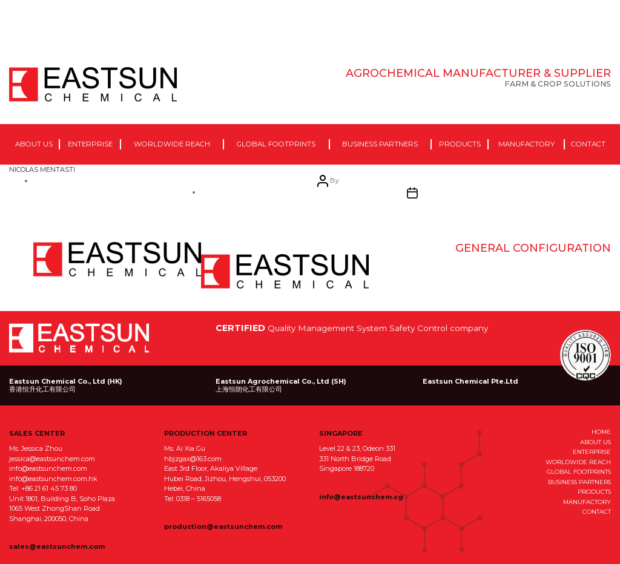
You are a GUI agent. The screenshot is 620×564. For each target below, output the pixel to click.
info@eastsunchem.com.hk (53, 478)
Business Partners (380, 144)
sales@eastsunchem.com (57, 546)
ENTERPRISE (592, 451)
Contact (588, 144)
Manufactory (526, 144)
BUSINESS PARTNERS (579, 481)
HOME (601, 431)
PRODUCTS (594, 491)
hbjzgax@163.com (193, 458)
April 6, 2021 (285, 272)
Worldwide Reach (172, 144)
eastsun (117, 259)
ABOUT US (595, 441)
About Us (34, 144)
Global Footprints (276, 144)
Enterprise (90, 144)
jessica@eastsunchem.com (52, 458)
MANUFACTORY (587, 501)
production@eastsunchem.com (223, 526)
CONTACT (596, 511)
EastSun (93, 85)
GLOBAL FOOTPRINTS (579, 471)
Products (460, 144)
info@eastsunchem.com (48, 468)
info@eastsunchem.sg (361, 497)
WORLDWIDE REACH (578, 461)
